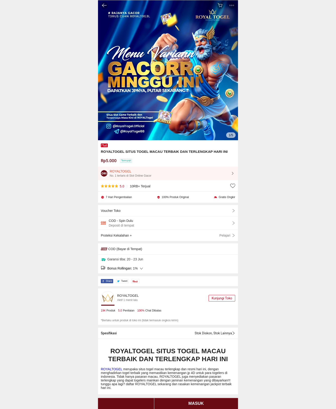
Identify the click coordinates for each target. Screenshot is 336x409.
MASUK (196, 403)
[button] (231, 5)
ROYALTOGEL (112, 369)
